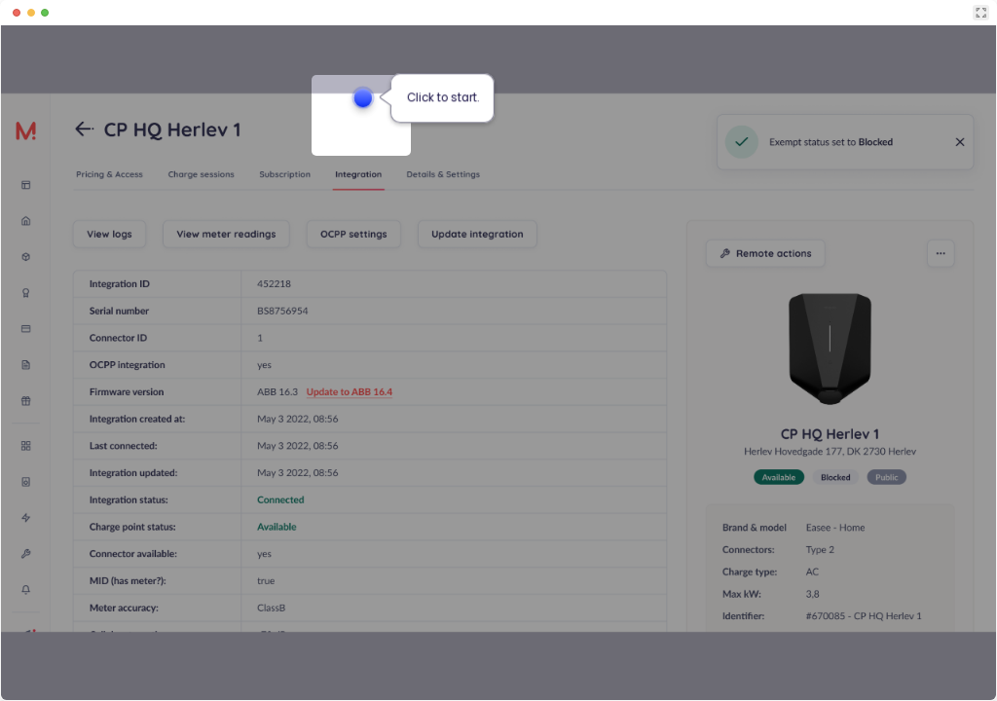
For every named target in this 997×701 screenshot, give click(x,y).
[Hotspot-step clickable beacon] (362, 97)
